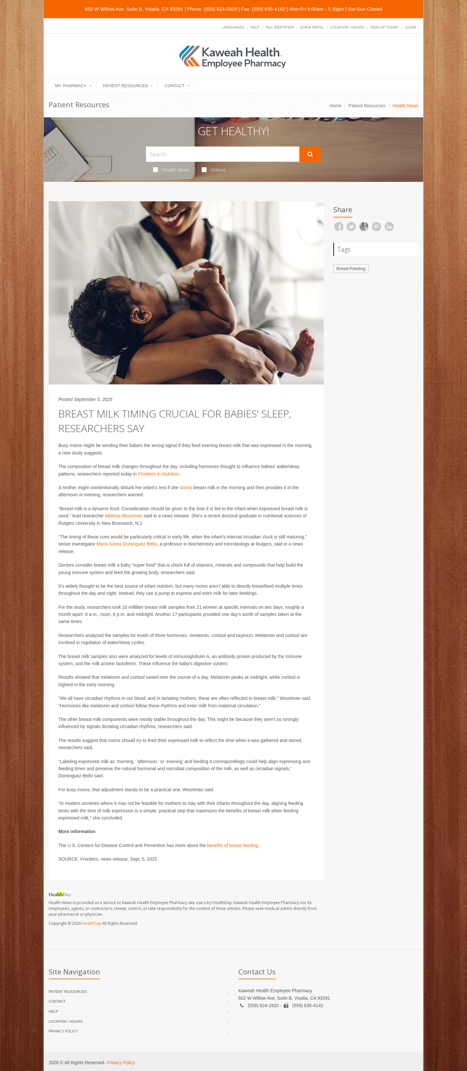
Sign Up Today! (384, 27)
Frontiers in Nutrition (158, 474)
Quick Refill (312, 27)
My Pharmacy (71, 85)
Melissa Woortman (124, 515)
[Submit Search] (310, 154)
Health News (171, 169)
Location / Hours (347, 27)
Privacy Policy (63, 1031)
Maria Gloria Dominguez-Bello (127, 544)
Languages (233, 27)
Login (410, 27)
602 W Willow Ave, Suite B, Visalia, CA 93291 (134, 9)
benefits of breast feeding (232, 845)
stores (186, 487)
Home (335, 105)
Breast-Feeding (351, 268)
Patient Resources (125, 85)
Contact (174, 85)
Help (255, 27)
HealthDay (91, 923)
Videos (214, 169)
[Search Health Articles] (222, 154)
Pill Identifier (279, 27)
